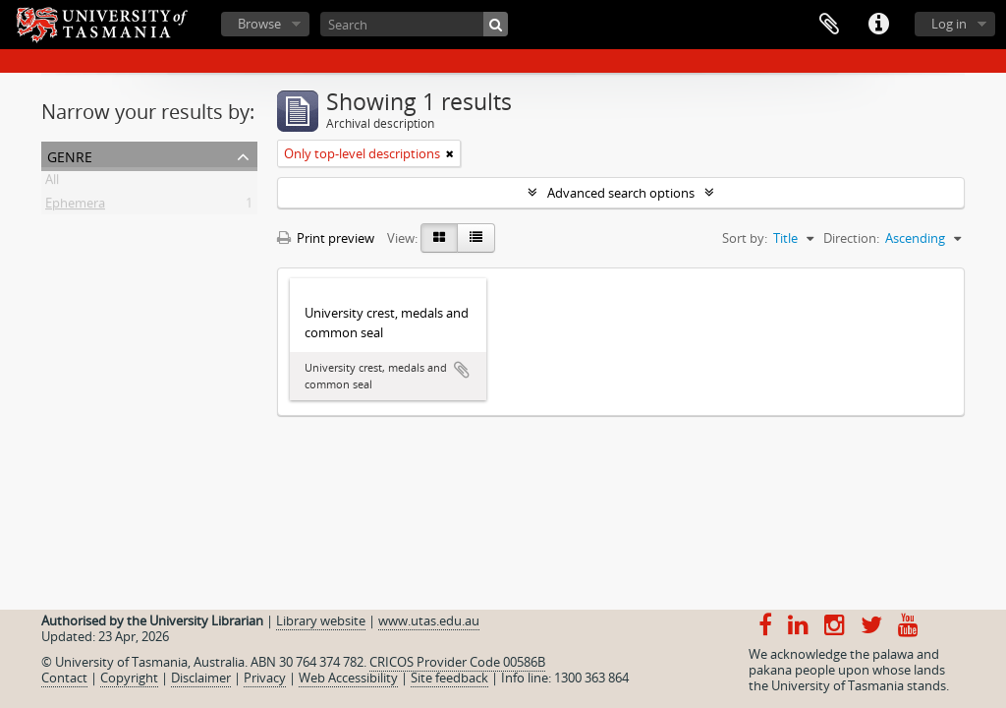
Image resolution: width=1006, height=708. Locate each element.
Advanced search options (621, 193)
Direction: (851, 238)
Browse (259, 23)
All (52, 183)
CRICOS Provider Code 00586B (457, 662)
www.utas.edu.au (428, 620)
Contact (64, 677)
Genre (69, 155)
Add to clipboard (462, 370)
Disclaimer (201, 677)
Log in (949, 23)
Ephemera (75, 206)
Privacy (265, 677)
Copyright (129, 677)
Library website (320, 620)
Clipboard (829, 24)
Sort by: (744, 238)
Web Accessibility (348, 677)
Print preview (325, 238)
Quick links (878, 24)
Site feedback (449, 677)
